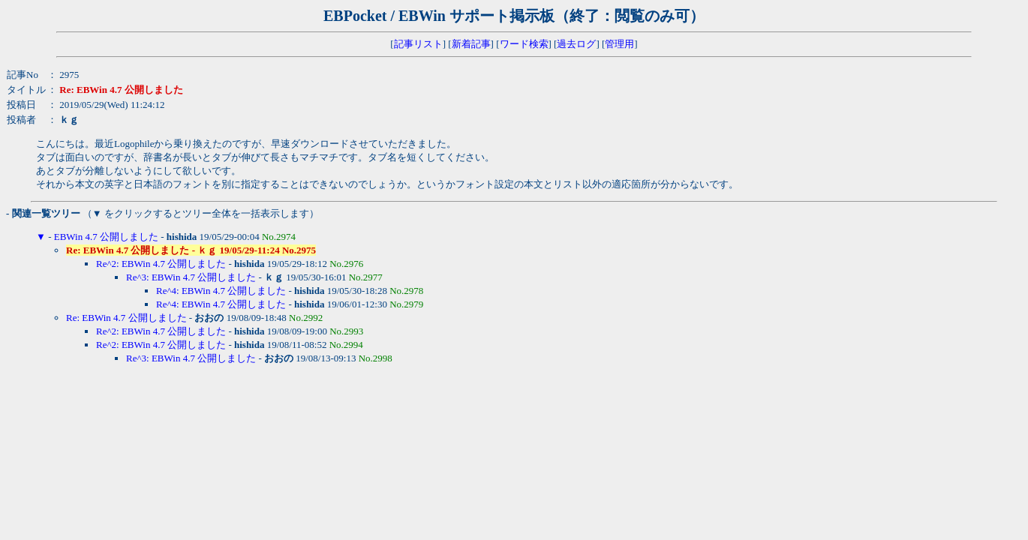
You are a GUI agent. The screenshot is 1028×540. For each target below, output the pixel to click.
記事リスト (418, 44)
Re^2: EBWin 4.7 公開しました (161, 263)
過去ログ (576, 44)
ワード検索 (524, 44)
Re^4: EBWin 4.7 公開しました (221, 290)
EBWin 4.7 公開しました (106, 236)
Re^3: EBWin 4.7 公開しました (191, 277)
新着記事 (471, 44)
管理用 (619, 44)
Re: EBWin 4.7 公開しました (126, 317)
